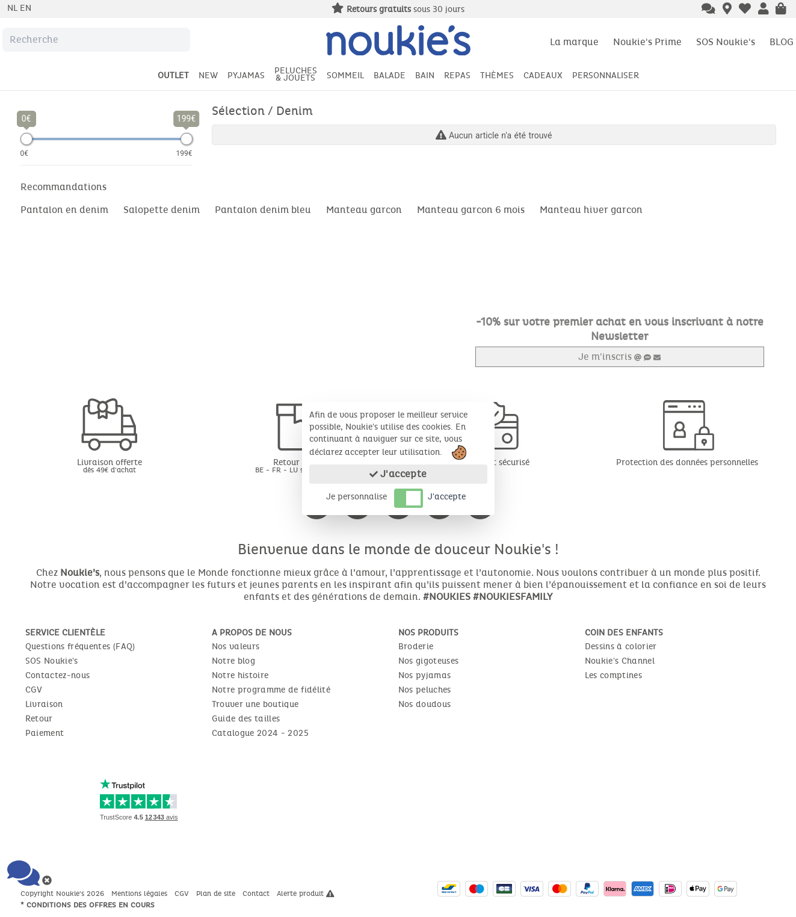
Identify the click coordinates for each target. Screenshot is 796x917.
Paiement (44, 733)
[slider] (26, 139)
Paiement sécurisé (494, 462)
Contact (257, 893)
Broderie (416, 646)
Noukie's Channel (620, 661)
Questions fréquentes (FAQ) (80, 646)
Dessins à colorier (621, 646)
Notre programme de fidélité (271, 690)
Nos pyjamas (424, 675)
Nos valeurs (236, 646)
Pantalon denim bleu (263, 209)
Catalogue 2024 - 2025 (260, 733)
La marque (574, 42)
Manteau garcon (364, 209)
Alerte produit (306, 893)
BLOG (782, 42)
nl (13, 8)
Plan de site (217, 893)
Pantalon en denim (64, 209)
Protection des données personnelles (687, 462)
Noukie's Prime (647, 42)
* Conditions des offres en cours (87, 905)
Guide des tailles (246, 719)
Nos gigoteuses (428, 661)
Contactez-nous (57, 675)
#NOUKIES (447, 596)
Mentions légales (140, 893)
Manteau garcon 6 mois (471, 209)
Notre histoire (240, 675)
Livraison (44, 704)
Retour (39, 719)
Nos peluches (424, 690)
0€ (24, 153)
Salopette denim (161, 209)
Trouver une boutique (255, 704)
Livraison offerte (109, 465)
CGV (34, 690)
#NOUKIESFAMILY (512, 596)
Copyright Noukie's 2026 (63, 893)
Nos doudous (424, 704)
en (25, 8)
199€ (184, 153)
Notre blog (234, 661)
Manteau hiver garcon (591, 209)
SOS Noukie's (725, 42)
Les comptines (614, 675)
